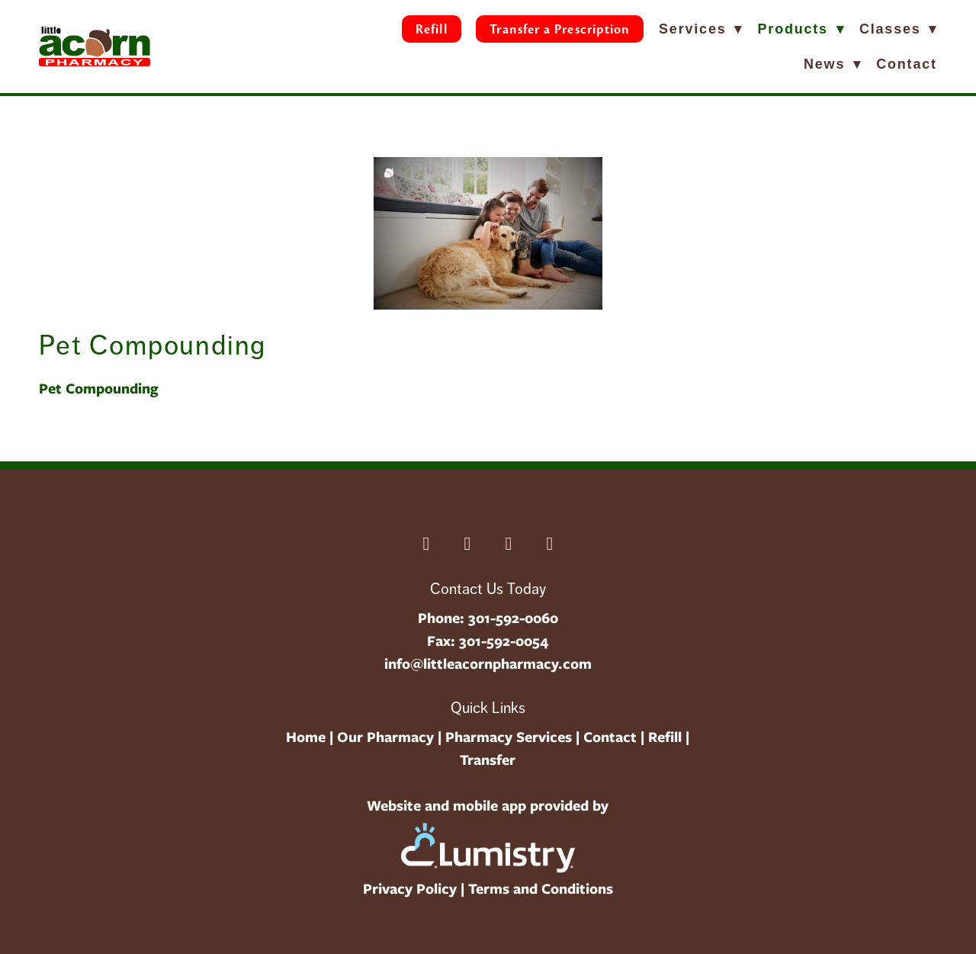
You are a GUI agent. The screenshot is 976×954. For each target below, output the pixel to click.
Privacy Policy (410, 889)
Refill (431, 29)
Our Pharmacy (385, 737)
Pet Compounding (99, 388)
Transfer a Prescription (560, 29)
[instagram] (509, 544)
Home (306, 737)
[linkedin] (467, 544)
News (832, 64)
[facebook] (426, 544)
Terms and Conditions (540, 889)
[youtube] (550, 544)
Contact (906, 64)
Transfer (487, 760)
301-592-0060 (513, 618)
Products (801, 29)
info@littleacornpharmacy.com (488, 664)
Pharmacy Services (508, 737)
